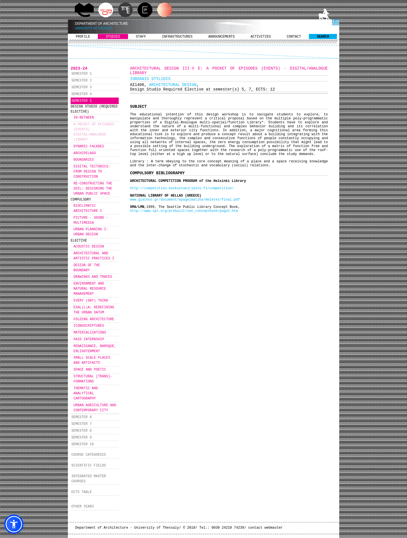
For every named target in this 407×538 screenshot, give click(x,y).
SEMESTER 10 (82, 444)
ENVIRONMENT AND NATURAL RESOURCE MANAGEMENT (89, 289)
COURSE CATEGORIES (88, 455)
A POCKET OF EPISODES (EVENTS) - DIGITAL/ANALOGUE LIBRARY (93, 132)
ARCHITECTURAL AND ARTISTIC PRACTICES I (93, 256)
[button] (14, 524)
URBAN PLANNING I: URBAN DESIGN (90, 231)
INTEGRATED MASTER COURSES (88, 478)
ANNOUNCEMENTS (221, 37)
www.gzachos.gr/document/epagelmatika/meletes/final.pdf (185, 200)
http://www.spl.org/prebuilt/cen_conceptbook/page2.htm (184, 211)
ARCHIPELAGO (84, 153)
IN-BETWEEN (83, 118)
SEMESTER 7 (81, 424)
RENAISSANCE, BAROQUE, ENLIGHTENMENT (94, 348)
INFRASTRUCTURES (177, 37)
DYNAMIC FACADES (88, 147)
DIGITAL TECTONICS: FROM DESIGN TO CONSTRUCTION (91, 172)
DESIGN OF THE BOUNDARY (86, 267)
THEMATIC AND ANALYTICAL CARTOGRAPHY (85, 393)
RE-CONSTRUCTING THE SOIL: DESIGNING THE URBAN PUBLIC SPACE (92, 189)
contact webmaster (265, 528)
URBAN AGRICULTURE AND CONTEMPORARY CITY (94, 407)
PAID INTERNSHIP (88, 339)
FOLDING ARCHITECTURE (93, 319)
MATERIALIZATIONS (89, 333)
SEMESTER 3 (81, 87)
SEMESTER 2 (81, 81)
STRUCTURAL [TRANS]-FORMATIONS (92, 379)
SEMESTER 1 (81, 74)
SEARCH (323, 37)
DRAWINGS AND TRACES (92, 277)
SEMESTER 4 (81, 94)
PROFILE (83, 37)
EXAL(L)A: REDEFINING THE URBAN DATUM (93, 310)
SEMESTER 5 (81, 101)
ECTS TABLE (81, 492)
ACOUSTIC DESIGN (88, 247)
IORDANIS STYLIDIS (150, 79)
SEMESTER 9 (81, 438)
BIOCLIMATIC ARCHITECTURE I (87, 208)
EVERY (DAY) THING (90, 301)
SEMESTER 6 (81, 417)
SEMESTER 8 (81, 431)
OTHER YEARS (82, 507)
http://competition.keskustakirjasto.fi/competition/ (182, 188)
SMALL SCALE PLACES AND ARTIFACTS (91, 360)
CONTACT (294, 37)
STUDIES (113, 37)
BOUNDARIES (83, 160)
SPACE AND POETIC (89, 370)
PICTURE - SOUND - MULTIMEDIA (90, 220)
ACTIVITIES (261, 37)
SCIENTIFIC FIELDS (88, 466)
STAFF (141, 37)
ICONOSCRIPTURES (88, 326)
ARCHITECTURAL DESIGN (172, 85)
